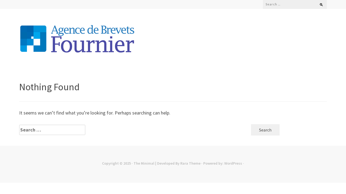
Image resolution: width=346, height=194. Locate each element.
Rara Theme (190, 163)
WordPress (233, 163)
